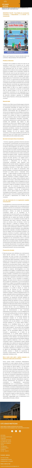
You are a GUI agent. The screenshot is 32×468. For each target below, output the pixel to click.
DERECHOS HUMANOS (6, 440)
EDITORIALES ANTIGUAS (6, 433)
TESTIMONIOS (4, 443)
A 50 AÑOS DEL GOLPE (6, 438)
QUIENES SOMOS (4, 444)
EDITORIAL (3, 432)
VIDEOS (2, 441)
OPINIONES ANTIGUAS (6, 437)
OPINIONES (3, 435)
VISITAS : (5, 448)
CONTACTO (3, 446)
